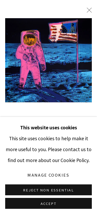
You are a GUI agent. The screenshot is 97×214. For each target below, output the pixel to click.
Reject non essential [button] (48, 190)
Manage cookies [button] (48, 175)
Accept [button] (49, 203)
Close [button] (88, 12)
